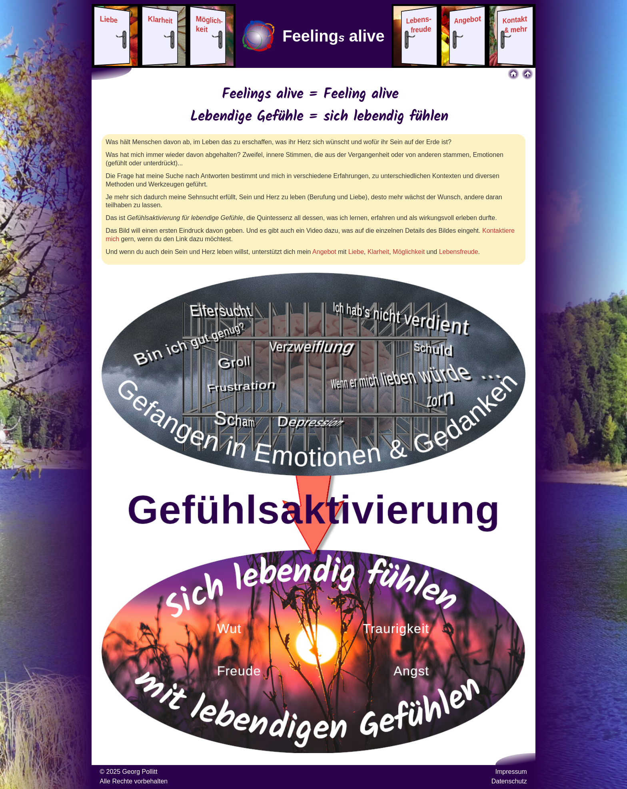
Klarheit (378, 251)
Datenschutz (509, 781)
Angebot (324, 251)
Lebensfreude (458, 251)
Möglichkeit (409, 251)
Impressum (511, 771)
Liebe (356, 251)
